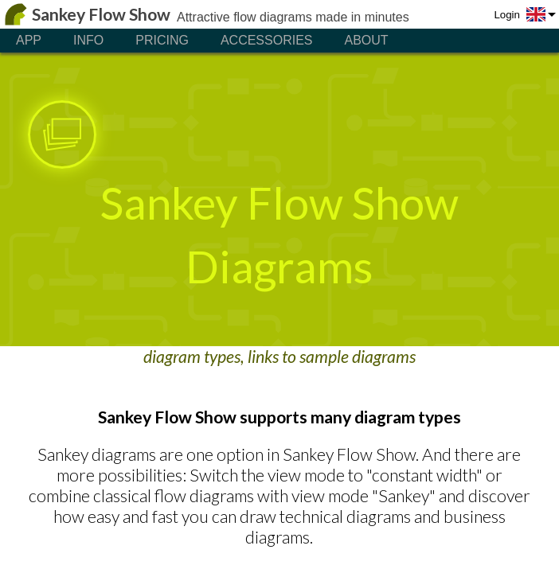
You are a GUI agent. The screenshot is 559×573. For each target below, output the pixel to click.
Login (507, 15)
